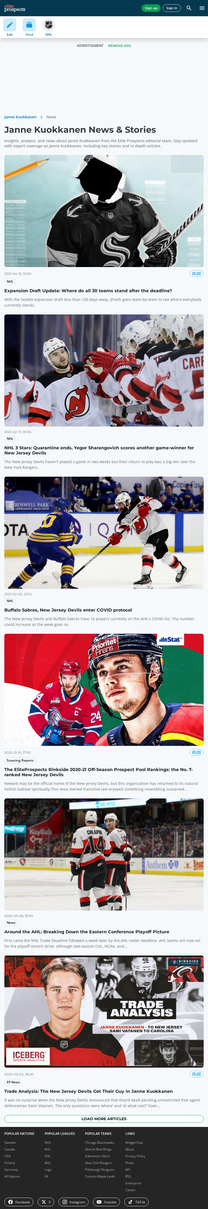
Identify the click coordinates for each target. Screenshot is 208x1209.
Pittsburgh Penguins (100, 1169)
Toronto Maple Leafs (100, 1176)
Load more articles (104, 1118)
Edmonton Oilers (97, 1156)
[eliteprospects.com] (14, 8)
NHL (48, 1142)
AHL (48, 1163)
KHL (48, 1149)
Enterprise (133, 1183)
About (129, 1149)
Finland (9, 1163)
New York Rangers (98, 1163)
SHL (48, 1156)
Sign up (151, 8)
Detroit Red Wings (98, 1149)
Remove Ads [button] (119, 46)
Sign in (171, 8)
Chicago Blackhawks (99, 1142)
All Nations (12, 1176)
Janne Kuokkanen (20, 116)
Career (130, 1190)
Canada (9, 1149)
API (127, 1169)
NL (47, 1176)
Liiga (48, 1169)
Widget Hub (134, 1142)
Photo (129, 1163)
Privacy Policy (135, 1156)
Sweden (10, 1142)
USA (7, 1156)
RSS (128, 1176)
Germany (11, 1169)
